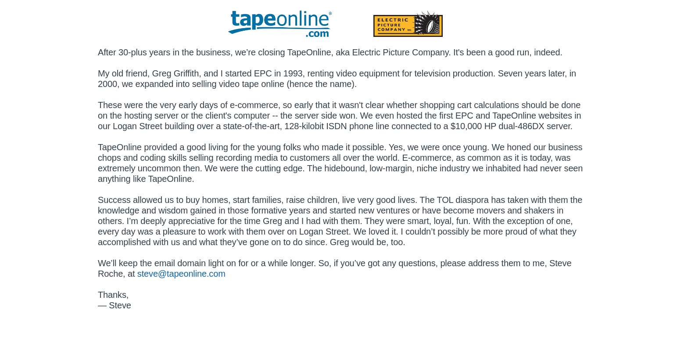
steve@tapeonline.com (181, 273)
